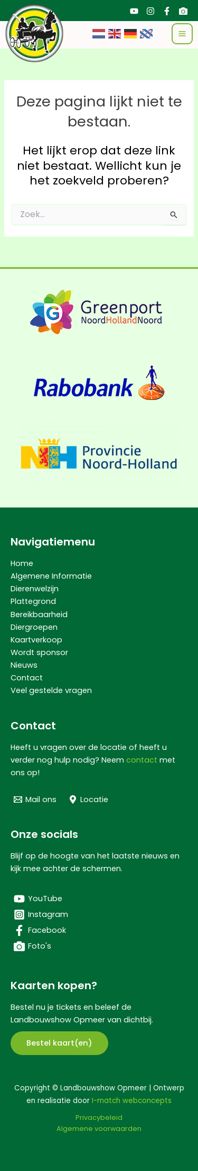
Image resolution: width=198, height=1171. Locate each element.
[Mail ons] (35, 799)
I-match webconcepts (132, 1101)
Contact (27, 677)
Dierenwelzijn (35, 588)
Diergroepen (34, 627)
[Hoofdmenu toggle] (182, 33)
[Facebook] (167, 11)
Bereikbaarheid (39, 614)
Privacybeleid (99, 1117)
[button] (59, 1043)
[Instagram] (150, 11)
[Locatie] (89, 799)
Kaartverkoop (36, 640)
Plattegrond (33, 601)
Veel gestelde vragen (51, 690)
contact (141, 760)
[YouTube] (134, 11)
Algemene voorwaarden (99, 1128)
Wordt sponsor (39, 652)
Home (22, 563)
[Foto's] (183, 11)
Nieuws (24, 665)
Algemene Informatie (51, 576)
